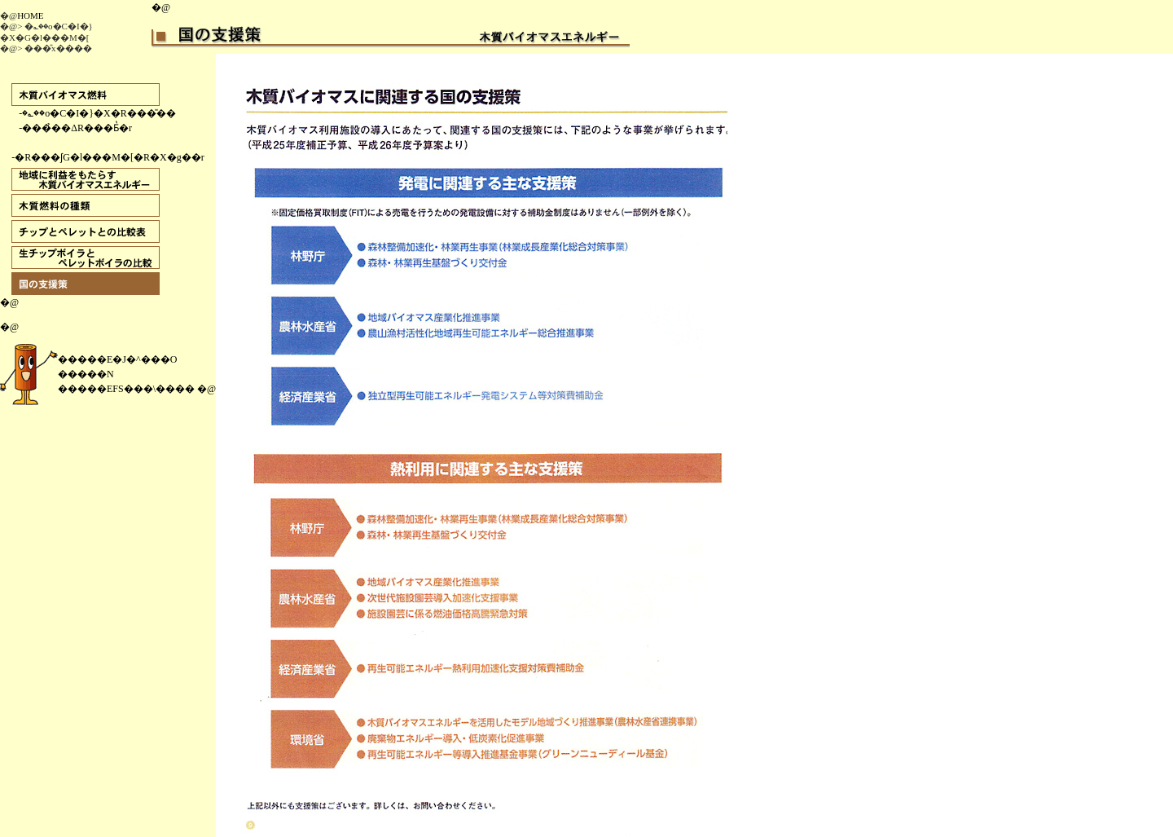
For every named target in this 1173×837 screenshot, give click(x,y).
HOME (30, 15)
